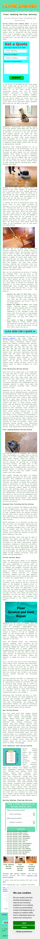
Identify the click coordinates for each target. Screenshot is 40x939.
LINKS (20, 11)
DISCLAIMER (35, 11)
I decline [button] (24, 927)
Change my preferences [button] (24, 931)
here (22, 742)
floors (21, 641)
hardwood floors (15, 512)
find (8, 713)
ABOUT (24, 11)
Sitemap (4, 914)
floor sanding (26, 127)
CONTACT (29, 11)
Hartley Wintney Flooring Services (17, 800)
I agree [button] (24, 923)
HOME (16, 11)
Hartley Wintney (9, 338)
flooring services (31, 788)
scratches (9, 690)
